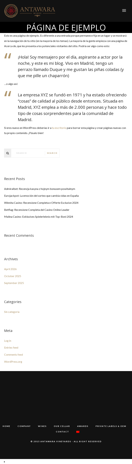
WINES (42, 426)
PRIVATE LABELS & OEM (111, 426)
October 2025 (12, 276)
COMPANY (24, 426)
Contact (62, 431)
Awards (82, 426)
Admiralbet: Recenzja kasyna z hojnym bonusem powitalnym (39, 188)
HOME (6, 426)
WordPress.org (13, 361)
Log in (7, 340)
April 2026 (10, 269)
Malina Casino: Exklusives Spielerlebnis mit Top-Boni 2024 (38, 216)
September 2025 (14, 282)
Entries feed (11, 347)
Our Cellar (62, 426)
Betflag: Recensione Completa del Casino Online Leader (36, 209)
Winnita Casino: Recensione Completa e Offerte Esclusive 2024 (41, 202)
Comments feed (13, 354)
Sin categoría (11, 311)
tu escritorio (59, 127)
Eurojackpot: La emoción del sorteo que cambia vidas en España (41, 195)
